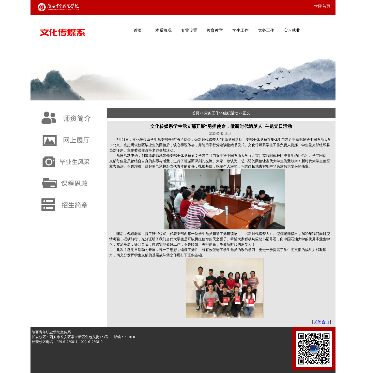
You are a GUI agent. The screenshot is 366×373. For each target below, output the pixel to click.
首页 (138, 30)
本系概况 (163, 30)
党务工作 (266, 30)
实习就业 (292, 30)
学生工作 (240, 30)
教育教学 (215, 30)
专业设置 (189, 30)
